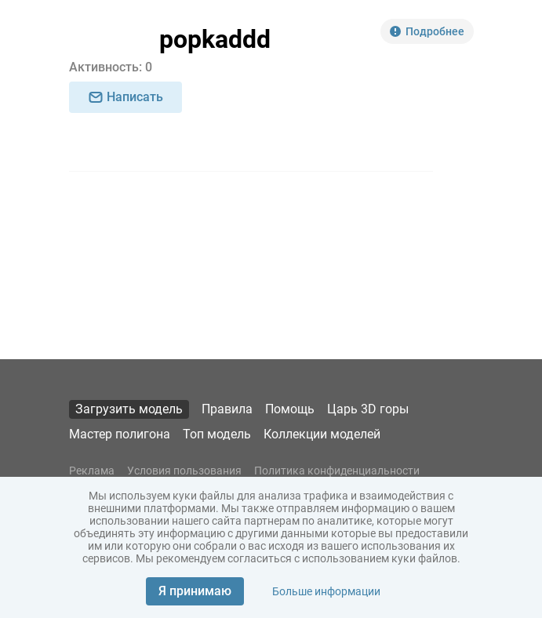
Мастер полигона (119, 434)
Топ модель (217, 434)
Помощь (290, 409)
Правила (227, 409)
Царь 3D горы (368, 409)
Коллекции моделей (322, 434)
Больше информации (326, 591)
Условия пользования (184, 470)
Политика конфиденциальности (337, 470)
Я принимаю (194, 590)
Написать (125, 96)
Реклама (92, 470)
